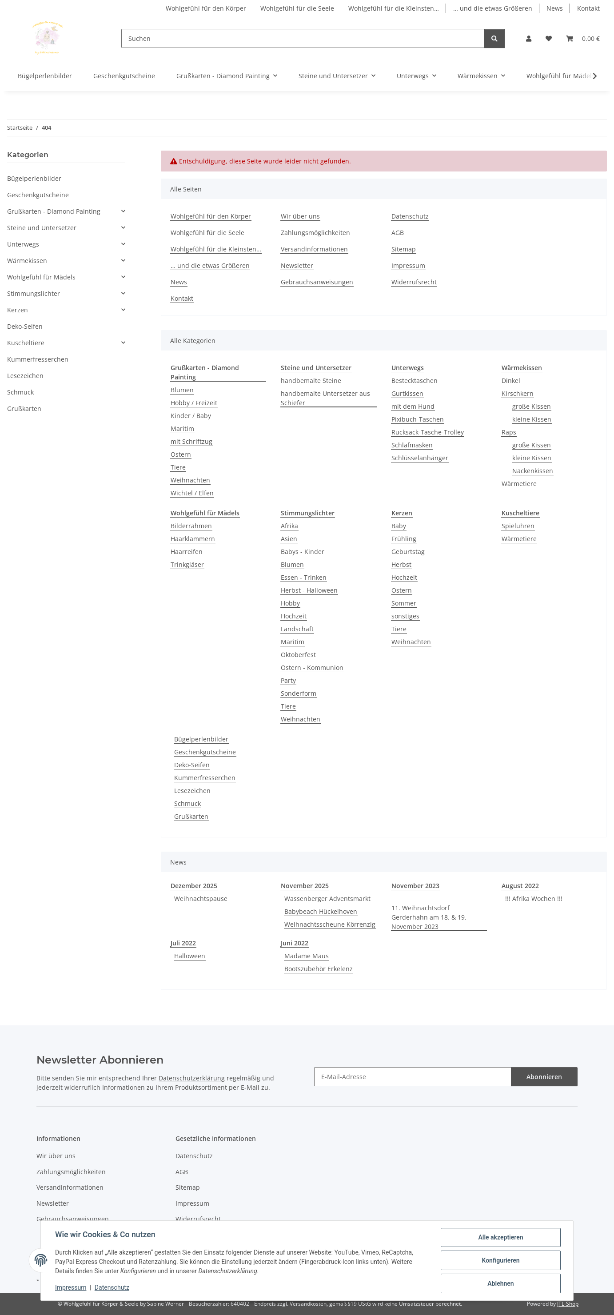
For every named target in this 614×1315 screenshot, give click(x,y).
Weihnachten (190, 480)
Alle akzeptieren (500, 1237)
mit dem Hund (413, 406)
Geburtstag (408, 551)
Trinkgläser (187, 564)
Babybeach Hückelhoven (320, 911)
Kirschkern (518, 393)
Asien (289, 538)
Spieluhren (518, 526)
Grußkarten (191, 816)
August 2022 (520, 885)
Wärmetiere (519, 483)
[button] (528, 38)
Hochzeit (294, 616)
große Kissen (531, 406)
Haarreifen (187, 551)
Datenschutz (112, 1287)
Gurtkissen (407, 393)
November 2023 (415, 885)
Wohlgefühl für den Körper (206, 8)
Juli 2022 (183, 943)
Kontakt (588, 8)
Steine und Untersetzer (41, 227)
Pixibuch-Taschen (417, 419)
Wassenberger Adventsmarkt (327, 898)
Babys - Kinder (302, 551)
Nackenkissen (532, 470)
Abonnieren (544, 1076)
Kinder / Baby (191, 415)
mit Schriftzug (191, 441)
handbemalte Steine (311, 380)
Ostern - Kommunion (312, 667)
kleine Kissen (531, 419)
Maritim (182, 428)
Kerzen (17, 310)
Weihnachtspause (200, 898)
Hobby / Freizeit (194, 402)
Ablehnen (500, 1283)
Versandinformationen (314, 249)
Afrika (289, 526)
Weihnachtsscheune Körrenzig (329, 924)
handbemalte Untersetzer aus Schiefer (325, 398)
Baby (398, 526)
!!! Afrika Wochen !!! (533, 898)
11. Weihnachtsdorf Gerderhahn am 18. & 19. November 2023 (428, 917)
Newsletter (297, 265)
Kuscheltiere (25, 343)
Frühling (403, 538)
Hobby (290, 603)
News (554, 8)
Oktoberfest (298, 654)
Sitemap (403, 249)
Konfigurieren (500, 1260)
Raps (509, 432)
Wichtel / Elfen (192, 493)
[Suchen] (303, 38)
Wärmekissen (27, 260)
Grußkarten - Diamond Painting (53, 211)
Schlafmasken (412, 445)
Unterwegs (23, 244)
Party (288, 680)
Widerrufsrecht (414, 282)
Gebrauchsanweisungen (317, 282)
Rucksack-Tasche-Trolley (427, 432)
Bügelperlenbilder (201, 739)
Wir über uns (300, 216)
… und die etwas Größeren (492, 8)
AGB (397, 232)
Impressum (70, 1287)
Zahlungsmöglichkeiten (315, 232)
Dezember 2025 (194, 885)
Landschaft (297, 629)
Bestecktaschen (414, 380)
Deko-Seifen (192, 765)
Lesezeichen (192, 790)
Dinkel (511, 380)
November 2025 (305, 885)
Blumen (182, 390)
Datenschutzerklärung (192, 1078)
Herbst (401, 564)
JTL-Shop (567, 1303)
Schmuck (187, 803)
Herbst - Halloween (309, 590)
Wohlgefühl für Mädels (41, 277)
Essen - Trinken (304, 577)
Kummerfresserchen (204, 777)
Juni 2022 (294, 943)
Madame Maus (306, 956)
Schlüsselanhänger (419, 458)
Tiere (178, 467)
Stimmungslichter (33, 293)
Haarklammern (193, 538)
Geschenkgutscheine (205, 752)
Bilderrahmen (191, 526)
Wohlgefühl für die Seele (297, 8)
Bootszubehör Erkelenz (318, 968)
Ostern (181, 454)
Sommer (403, 603)
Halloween (189, 956)
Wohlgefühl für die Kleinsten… (393, 8)
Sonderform (298, 693)
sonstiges (405, 616)
